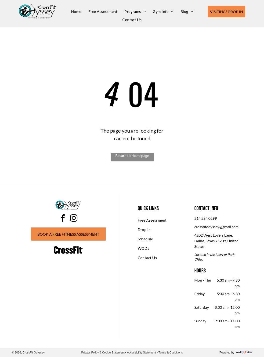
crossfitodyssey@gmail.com (216, 226)
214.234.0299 (205, 218)
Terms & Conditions (170, 352)
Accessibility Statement (141, 352)
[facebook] (62, 219)
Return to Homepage (132, 155)
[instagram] (73, 219)
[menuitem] (76, 11)
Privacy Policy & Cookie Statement (103, 352)
